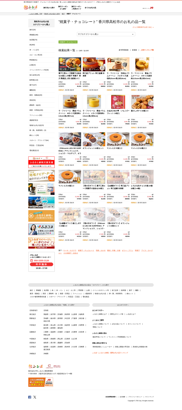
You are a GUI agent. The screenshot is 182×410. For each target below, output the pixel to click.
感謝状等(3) (33, 120)
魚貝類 (46, 290)
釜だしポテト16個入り (140, 111)
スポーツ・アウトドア (57, 297)
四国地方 (61, 90)
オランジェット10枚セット (93, 148)
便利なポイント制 (116, 314)
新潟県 (46, 325)
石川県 (60, 325)
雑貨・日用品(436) (36, 110)
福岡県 (46, 347)
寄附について (97, 327)
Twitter (34, 397)
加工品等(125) (34, 75)
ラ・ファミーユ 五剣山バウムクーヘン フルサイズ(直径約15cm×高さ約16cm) (118, 75)
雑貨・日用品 (65, 293)
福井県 (67, 325)
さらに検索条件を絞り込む (142, 27)
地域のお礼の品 (100, 293)
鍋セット (130, 293)
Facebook (29, 397)
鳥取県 (46, 339)
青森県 (46, 314)
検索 (138, 8)
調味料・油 (53, 293)
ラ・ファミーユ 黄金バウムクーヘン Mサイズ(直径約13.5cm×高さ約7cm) (69, 113)
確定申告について (99, 337)
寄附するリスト (131, 8)
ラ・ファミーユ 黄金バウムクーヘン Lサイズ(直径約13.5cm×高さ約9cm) (94, 113)
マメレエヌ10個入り (139, 148)
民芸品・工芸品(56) (36, 145)
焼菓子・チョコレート (86, 250)
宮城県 (60, 314)
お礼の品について (118, 324)
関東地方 (32, 318)
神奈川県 (47, 321)
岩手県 (53, 314)
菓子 (63, 14)
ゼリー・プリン (127, 250)
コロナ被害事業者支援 (38, 297)
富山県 (53, 325)
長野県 (81, 325)
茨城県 (46, 318)
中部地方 (32, 325)
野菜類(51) (33, 60)
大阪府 (67, 332)
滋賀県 (53, 332)
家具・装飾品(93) (35, 95)
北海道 (46, 310)
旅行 (31, 290)
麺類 (136, 290)
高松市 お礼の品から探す (52, 14)
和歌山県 (47, 335)
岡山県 (60, 339)
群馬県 (60, 318)
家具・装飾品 (35, 293)
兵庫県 (74, 332)
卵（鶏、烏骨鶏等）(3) (37, 130)
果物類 (38, 290)
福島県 (81, 314)
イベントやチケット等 (101, 290)
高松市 (114, 22)
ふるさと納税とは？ (100, 314)
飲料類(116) (33, 80)
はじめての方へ (105, 8)
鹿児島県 (47, 349)
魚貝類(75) (33, 40)
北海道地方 (33, 310)
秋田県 (67, 314)
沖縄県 (46, 353)
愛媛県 (60, 343)
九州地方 (32, 347)
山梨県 (74, 325)
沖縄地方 (32, 353)
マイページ (124, 8)
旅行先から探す (49, 8)
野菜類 (80, 290)
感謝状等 (88, 293)
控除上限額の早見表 (122, 347)
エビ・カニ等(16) (35, 55)
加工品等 (115, 290)
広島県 (67, 339)
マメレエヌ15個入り (66, 186)
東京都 (81, 318)
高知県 (67, 343)
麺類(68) (32, 90)
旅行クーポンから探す (63, 8)
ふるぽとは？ (131, 314)
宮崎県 (81, 347)
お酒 (88, 290)
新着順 (134, 50)
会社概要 (122, 397)
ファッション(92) (35, 115)
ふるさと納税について (101, 324)
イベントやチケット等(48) (39, 70)
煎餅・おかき (101, 250)
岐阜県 (46, 328)
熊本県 (67, 347)
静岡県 (53, 328)
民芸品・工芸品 (74, 297)
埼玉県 (67, 318)
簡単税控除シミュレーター (102, 347)
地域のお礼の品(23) (36, 125)
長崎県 (60, 347)
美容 (44, 293)
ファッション (77, 293)
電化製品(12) (34, 150)
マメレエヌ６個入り (114, 148)
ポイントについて (134, 324)
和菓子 (137, 250)
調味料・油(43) (35, 105)
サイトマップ (149, 397)
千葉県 (74, 318)
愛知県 (60, 328)
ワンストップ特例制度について (120, 337)
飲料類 (123, 290)
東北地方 (32, 314)
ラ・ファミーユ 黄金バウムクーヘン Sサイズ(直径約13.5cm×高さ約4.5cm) (141, 75)
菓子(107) (33, 85)
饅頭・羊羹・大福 (113, 250)
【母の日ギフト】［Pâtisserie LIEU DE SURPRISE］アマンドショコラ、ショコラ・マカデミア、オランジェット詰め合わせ (94, 228)
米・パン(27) (34, 50)
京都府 (60, 332)
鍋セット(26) (34, 135)
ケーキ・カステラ (69, 250)
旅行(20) (32, 30)
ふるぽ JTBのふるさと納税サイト (31, 8)
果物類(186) (33, 35)
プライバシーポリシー (135, 397)
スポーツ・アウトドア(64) (39, 140)
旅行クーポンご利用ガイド (76, 8)
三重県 (46, 332)
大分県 (74, 347)
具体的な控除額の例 (140, 347)
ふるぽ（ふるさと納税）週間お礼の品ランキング (110, 353)
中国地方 (32, 339)
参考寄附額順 (123, 50)
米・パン (59, 290)
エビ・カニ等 (71, 290)
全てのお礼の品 (90, 8)
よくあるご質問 (115, 8)
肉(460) (32, 45)
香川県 (67, 90)
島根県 (53, 339)
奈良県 (81, 332)
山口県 (74, 339)
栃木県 (53, 318)
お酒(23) (32, 65)
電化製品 (86, 297)
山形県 (74, 314)
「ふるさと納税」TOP (35, 14)
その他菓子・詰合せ (70, 253)
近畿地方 (32, 332)
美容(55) (32, 100)
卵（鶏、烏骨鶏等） (116, 293)
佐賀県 (53, 347)
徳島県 (46, 343)
